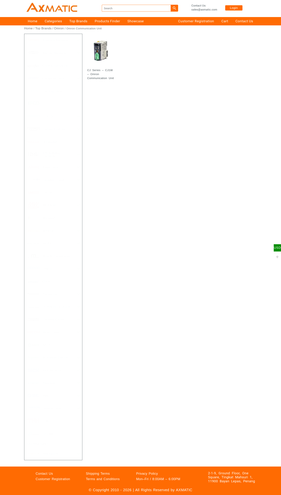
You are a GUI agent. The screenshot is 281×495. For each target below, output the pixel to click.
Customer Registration (196, 21)
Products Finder (107, 21)
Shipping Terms (98, 473)
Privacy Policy (147, 473)
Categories (53, 21)
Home (32, 21)
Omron (59, 28)
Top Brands (78, 21)
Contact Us (244, 21)
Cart (224, 21)
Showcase (135, 21)
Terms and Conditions (103, 479)
